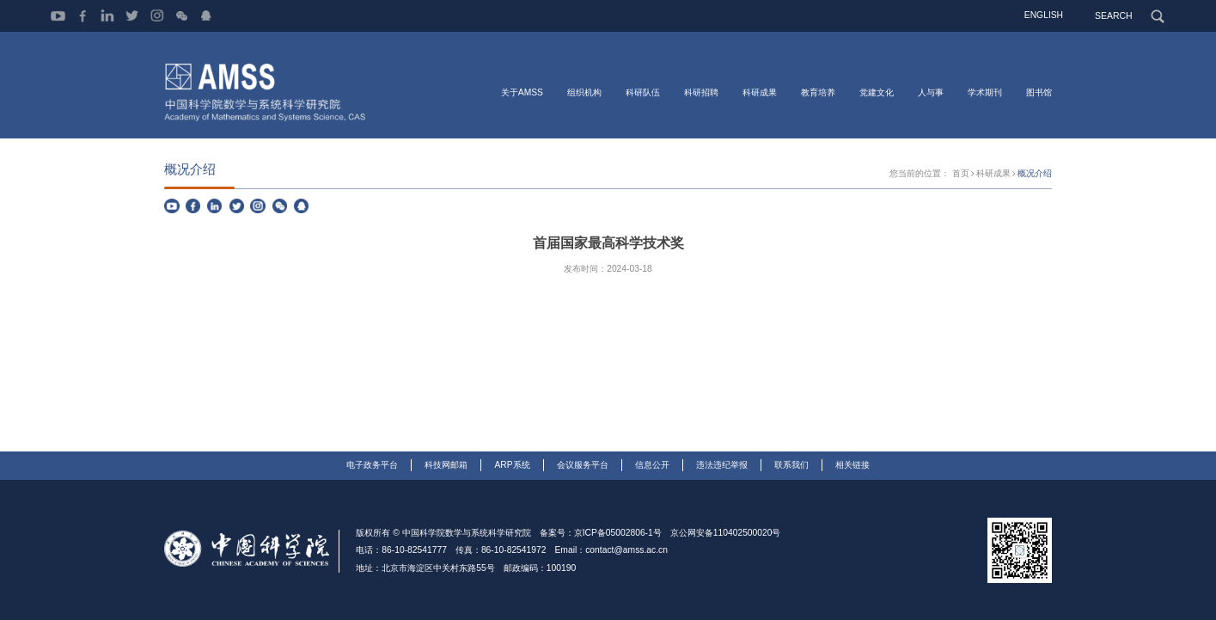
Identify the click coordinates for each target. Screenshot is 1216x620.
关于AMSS (522, 92)
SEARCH (1114, 15)
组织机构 (584, 92)
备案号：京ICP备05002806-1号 (601, 532)
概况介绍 (1034, 173)
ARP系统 (511, 465)
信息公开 (652, 465)
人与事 (931, 92)
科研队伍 (643, 92)
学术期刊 (985, 92)
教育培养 (818, 92)
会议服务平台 (582, 465)
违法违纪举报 (722, 465)
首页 (960, 173)
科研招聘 (701, 92)
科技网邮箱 (446, 465)
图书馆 (1039, 92)
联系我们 (791, 465)
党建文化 (876, 92)
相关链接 (852, 465)
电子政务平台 (372, 465)
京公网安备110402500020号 (725, 532)
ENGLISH (1044, 15)
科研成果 (759, 92)
